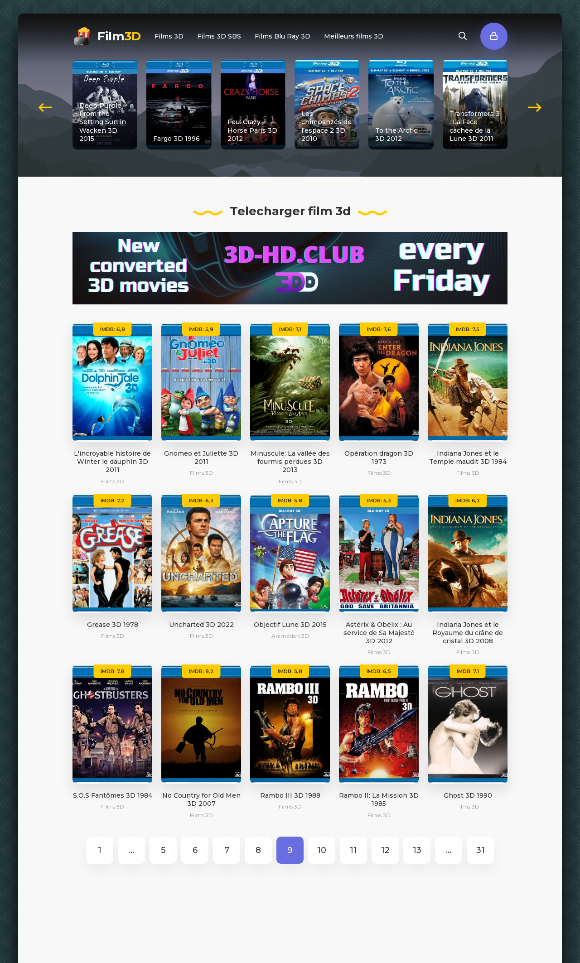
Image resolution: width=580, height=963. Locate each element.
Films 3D (169, 36)
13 (417, 850)
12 (385, 850)
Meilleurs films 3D (353, 36)
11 (353, 850)
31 (480, 850)
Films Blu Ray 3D (282, 36)
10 (321, 850)
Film (119, 36)
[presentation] (45, 104)
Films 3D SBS (219, 36)
